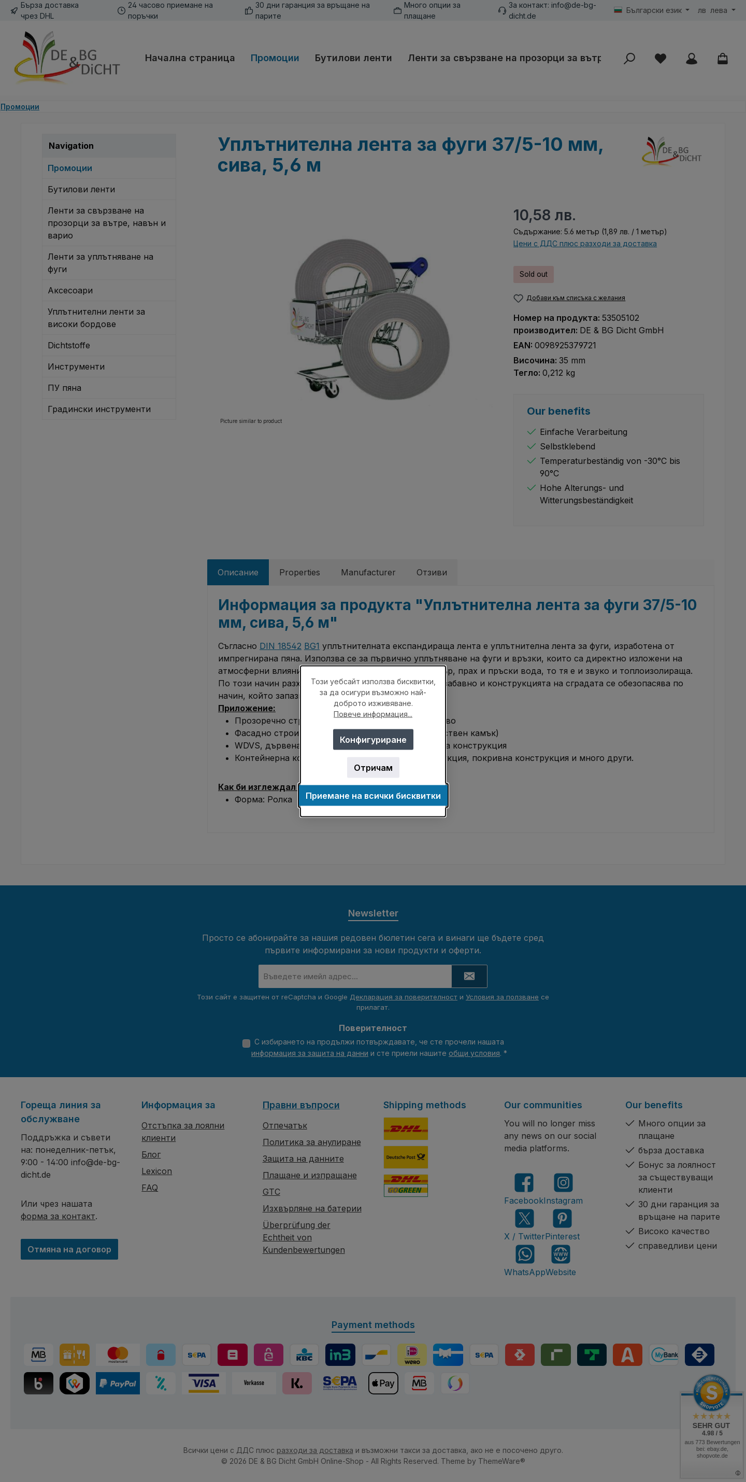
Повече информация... (373, 713)
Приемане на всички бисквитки (373, 795)
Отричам (373, 767)
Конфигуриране (373, 739)
